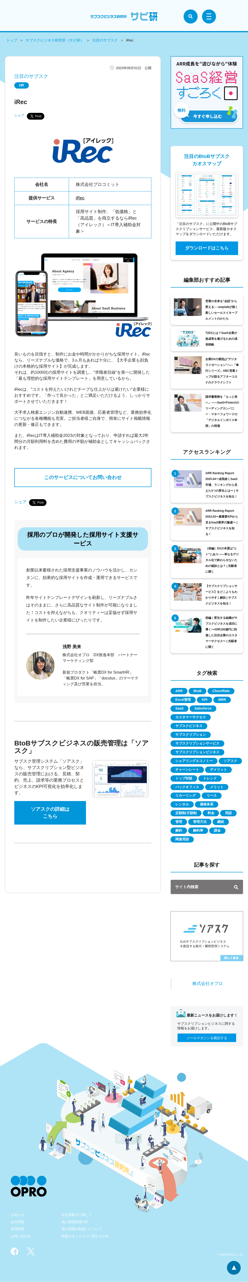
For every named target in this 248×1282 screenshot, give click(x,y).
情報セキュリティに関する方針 (85, 1236)
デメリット (218, 770)
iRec (80, 198)
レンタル (182, 805)
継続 (220, 822)
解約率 (198, 831)
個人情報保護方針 (75, 1222)
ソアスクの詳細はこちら (50, 813)
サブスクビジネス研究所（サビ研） (55, 40)
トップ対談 (183, 778)
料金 (211, 813)
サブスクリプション (190, 735)
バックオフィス (187, 787)
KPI (205, 700)
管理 (178, 822)
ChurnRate (221, 691)
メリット (217, 787)
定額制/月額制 (186, 813)
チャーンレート (187, 770)
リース (212, 796)
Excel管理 (183, 700)
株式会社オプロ (207, 983)
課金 (217, 831)
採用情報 (17, 1229)
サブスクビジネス (188, 726)
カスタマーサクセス (190, 717)
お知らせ (17, 1215)
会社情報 (17, 1222)
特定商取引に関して (77, 1215)
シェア (19, 115)
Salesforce (203, 709)
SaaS (179, 709)
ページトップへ (234, 1268)
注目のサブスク (105, 40)
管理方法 (200, 822)
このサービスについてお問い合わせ (83, 477)
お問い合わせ (21, 1236)
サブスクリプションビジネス (197, 752)
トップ (11, 40)
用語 (228, 813)
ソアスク (230, 761)
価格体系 (206, 805)
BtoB (198, 691)
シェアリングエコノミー (194, 761)
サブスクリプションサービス (197, 743)
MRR (222, 700)
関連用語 (182, 840)
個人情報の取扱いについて (82, 1229)
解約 (178, 831)
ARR (179, 691)
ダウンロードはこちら (207, 248)
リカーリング (185, 796)
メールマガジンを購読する (206, 1038)
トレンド (210, 778)
